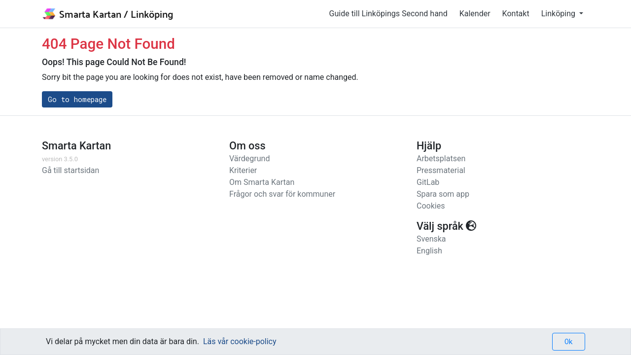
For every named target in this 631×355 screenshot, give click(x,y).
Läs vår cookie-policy (240, 341)
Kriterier (243, 170)
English (429, 250)
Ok (568, 341)
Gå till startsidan (70, 170)
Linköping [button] (559, 13)
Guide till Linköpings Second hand (388, 13)
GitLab (428, 182)
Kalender (475, 13)
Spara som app (443, 194)
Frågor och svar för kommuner (282, 194)
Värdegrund (249, 158)
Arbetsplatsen (441, 158)
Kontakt (515, 13)
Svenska (431, 239)
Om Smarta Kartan (261, 182)
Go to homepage (77, 99)
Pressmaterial (441, 170)
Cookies (431, 206)
